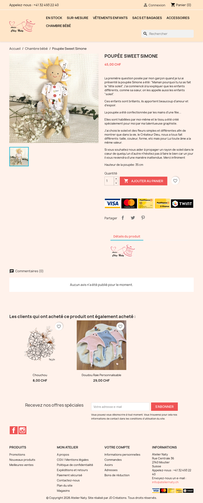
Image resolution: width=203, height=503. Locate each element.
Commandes (113, 460)
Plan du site (65, 485)
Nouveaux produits (22, 460)
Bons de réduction (117, 475)
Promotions (17, 454)
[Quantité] (109, 181)
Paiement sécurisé (69, 475)
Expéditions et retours (72, 470)
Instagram (22, 430)
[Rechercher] (167, 34)
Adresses (111, 470)
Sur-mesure (77, 18)
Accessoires (178, 18)
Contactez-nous (68, 480)
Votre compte (117, 447)
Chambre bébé (58, 26)
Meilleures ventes (21, 465)
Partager (123, 218)
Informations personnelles (122, 454)
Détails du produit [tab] (126, 236)
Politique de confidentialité (75, 465)
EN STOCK (54, 18)
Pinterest (143, 218)
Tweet (133, 218)
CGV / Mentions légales (73, 460)
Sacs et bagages (147, 18)
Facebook (14, 430)
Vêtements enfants (110, 18)
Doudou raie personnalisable (101, 375)
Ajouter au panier (143, 181)
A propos (63, 454)
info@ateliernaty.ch (165, 482)
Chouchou (40, 375)
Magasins (63, 490)
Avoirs (108, 465)
